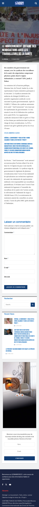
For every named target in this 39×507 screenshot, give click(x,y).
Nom (6, 259)
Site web (7, 278)
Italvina (6, 59)
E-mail (6, 268)
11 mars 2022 (15, 59)
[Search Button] (33, 305)
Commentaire (9, 233)
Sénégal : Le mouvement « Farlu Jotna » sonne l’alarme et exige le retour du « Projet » (24, 322)
